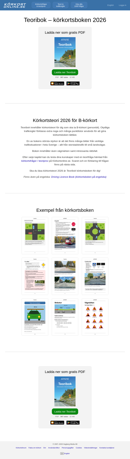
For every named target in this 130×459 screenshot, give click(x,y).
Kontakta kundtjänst (106, 448)
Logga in (122, 5)
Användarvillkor (54, 448)
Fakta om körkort (35, 448)
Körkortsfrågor (41, 5)
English (110, 5)
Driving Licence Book (63, 176)
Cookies (79, 448)
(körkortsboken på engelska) (90, 176)
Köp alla (79, 5)
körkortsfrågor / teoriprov (34, 160)
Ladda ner (65, 72)
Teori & (60, 5)
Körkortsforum (21, 448)
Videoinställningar (90, 448)
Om (44, 448)
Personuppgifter (68, 448)
